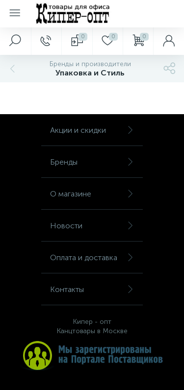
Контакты (92, 289)
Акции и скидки (92, 130)
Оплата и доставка (92, 257)
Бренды (92, 162)
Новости (92, 225)
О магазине (92, 193)
